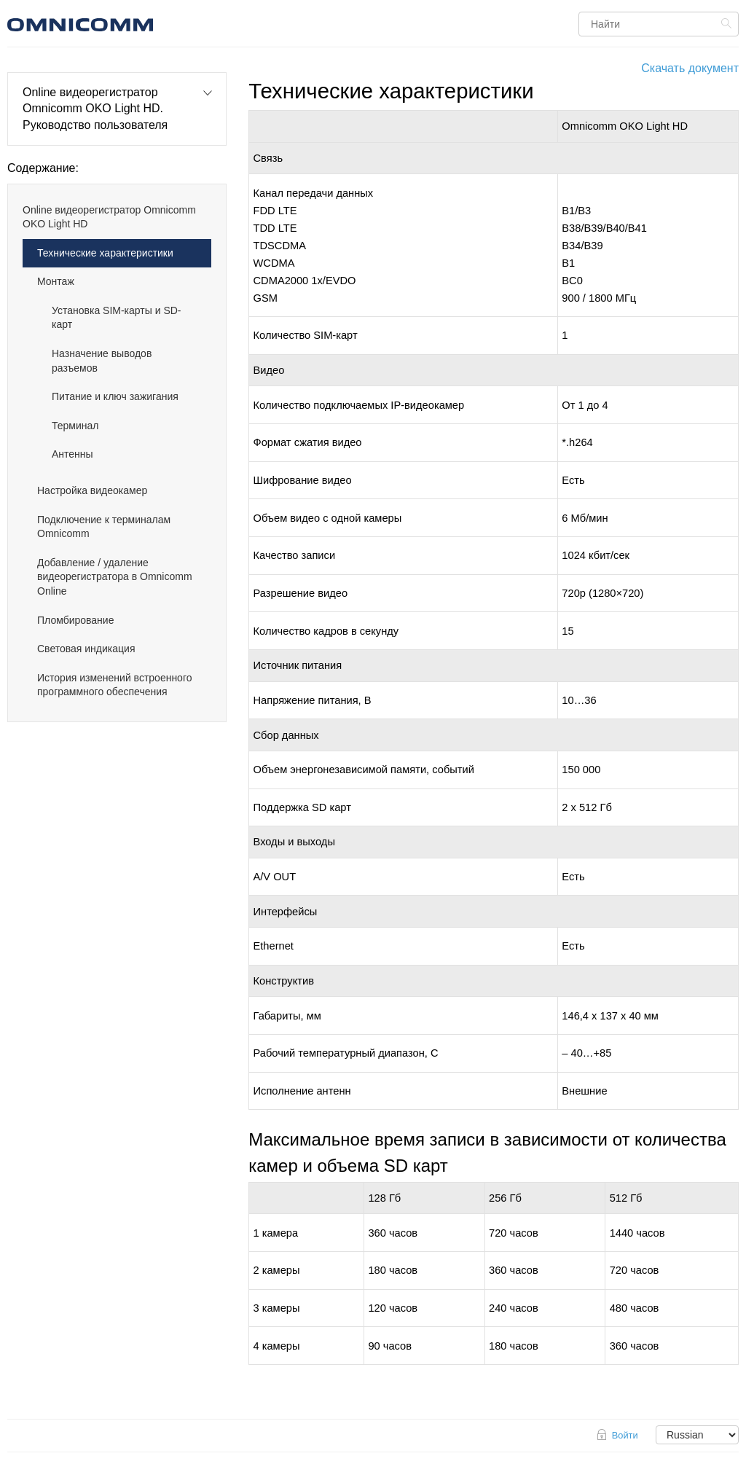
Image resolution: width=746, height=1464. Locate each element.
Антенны (72, 454)
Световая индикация (86, 648)
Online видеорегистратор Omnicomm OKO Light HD (109, 217)
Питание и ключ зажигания (115, 396)
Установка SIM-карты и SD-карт (116, 318)
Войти (625, 1435)
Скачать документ (690, 68)
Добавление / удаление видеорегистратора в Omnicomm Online (114, 577)
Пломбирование (75, 620)
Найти (728, 23)
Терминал (75, 425)
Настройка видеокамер (92, 490)
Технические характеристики (105, 253)
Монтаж (55, 281)
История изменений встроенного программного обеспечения (114, 685)
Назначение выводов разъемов (102, 361)
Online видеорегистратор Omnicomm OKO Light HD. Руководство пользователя (95, 108)
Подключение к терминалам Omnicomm (103, 527)
